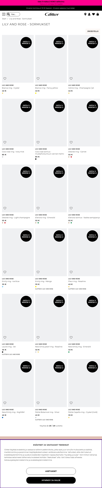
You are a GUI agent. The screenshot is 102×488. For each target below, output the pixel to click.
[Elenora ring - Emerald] (51, 194)
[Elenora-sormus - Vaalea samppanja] (84, 194)
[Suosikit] (94, 14)
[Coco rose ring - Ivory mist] (18, 130)
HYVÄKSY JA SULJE (51, 480)
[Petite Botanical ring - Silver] (51, 390)
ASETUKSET (51, 471)
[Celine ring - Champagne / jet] (84, 65)
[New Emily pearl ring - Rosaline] (51, 324)
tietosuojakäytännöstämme (16, 460)
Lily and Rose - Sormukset (20, 19)
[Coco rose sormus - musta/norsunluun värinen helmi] (51, 130)
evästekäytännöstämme (41, 460)
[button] (90, 14)
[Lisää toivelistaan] (5, 79)
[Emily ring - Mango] (51, 259)
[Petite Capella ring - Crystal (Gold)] (84, 390)
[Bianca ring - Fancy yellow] (51, 65)
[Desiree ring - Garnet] (84, 130)
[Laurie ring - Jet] (18, 324)
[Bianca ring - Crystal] (18, 65)
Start (4, 19)
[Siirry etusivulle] (51, 14)
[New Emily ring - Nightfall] (18, 390)
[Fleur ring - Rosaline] (84, 259)
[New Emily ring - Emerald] (84, 324)
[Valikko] (4, 14)
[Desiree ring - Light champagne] (18, 194)
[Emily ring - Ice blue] (18, 259)
